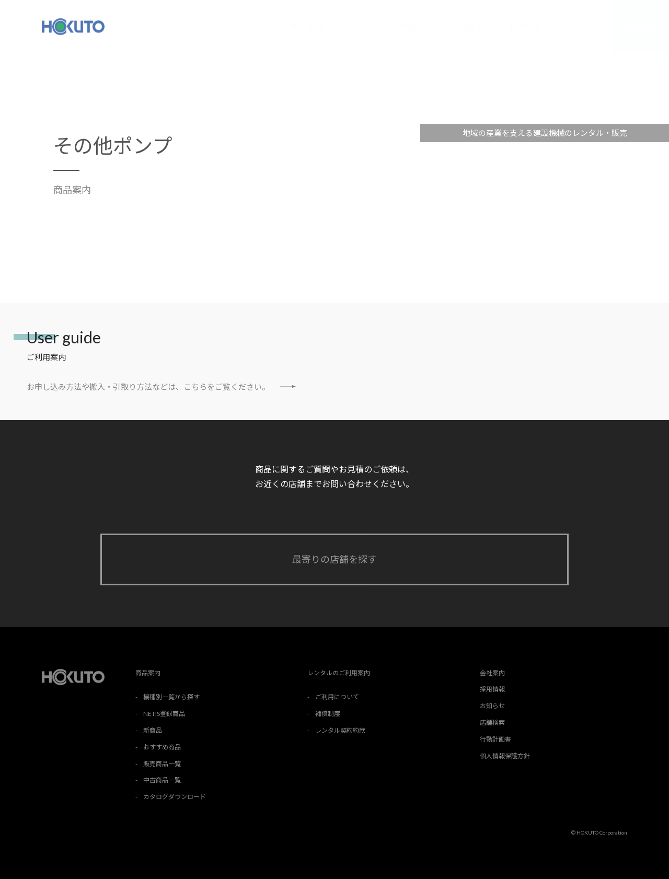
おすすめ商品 (162, 747)
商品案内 (305, 26)
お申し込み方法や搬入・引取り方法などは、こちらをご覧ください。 (161, 386)
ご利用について (337, 697)
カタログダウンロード (174, 797)
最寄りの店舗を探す (334, 559)
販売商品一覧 (162, 764)
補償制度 (327, 714)
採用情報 (525, 26)
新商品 (152, 730)
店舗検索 (640, 26)
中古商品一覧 (162, 780)
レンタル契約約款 (340, 730)
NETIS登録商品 (164, 714)
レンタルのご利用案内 (387, 26)
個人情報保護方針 (505, 756)
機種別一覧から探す (171, 697)
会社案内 (467, 26)
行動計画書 (495, 739)
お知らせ (582, 26)
